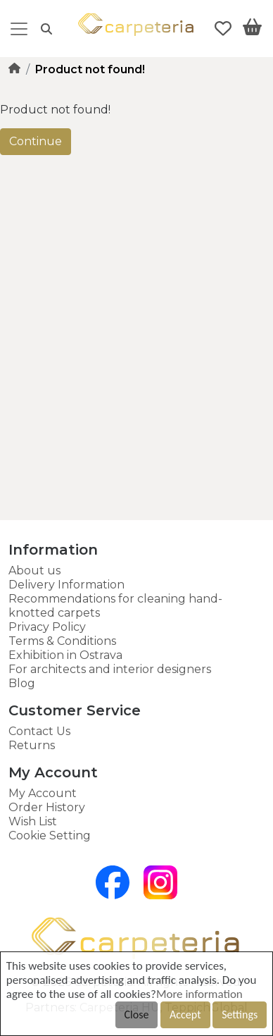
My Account (42, 793)
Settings (240, 1014)
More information (199, 994)
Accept (185, 1014)
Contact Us (39, 731)
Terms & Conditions (62, 641)
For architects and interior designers (109, 669)
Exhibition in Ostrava (65, 655)
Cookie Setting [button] (49, 835)
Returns (31, 745)
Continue (35, 141)
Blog (21, 683)
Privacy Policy (47, 627)
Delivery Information (66, 584)
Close (137, 1014)
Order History (46, 807)
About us (34, 570)
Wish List (32, 821)
